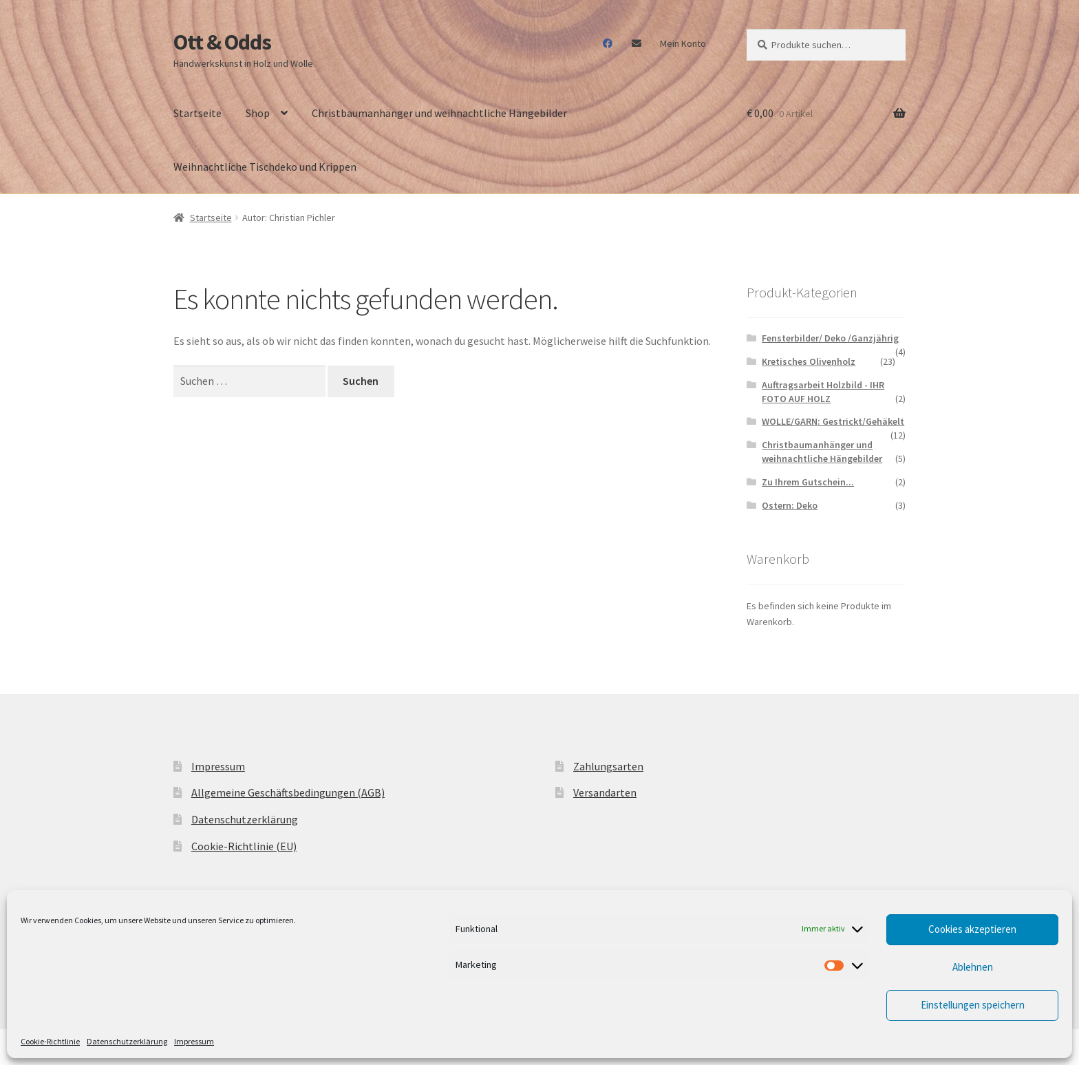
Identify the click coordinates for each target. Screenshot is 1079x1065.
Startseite (197, 113)
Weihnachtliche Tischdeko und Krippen (264, 166)
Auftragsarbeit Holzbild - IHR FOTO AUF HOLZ (823, 392)
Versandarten (605, 792)
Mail (636, 43)
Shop (258, 113)
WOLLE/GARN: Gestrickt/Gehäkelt (833, 421)
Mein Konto (683, 43)
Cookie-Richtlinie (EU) (244, 846)
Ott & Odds (222, 42)
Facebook (608, 43)
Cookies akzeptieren (972, 929)
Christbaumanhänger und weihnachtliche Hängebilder (439, 113)
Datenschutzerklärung (127, 1041)
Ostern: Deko (790, 505)
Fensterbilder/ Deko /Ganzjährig (830, 338)
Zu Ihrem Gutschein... (808, 482)
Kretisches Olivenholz (808, 361)
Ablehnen (972, 966)
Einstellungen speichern (973, 1004)
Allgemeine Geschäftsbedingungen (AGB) (288, 792)
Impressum (194, 1041)
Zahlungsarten (608, 766)
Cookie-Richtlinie (50, 1041)
